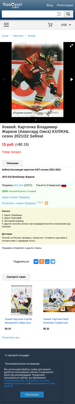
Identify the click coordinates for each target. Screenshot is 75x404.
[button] (71, 45)
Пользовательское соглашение (22, 363)
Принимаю (32, 394)
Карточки (18, 35)
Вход (50, 5)
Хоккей (32, 35)
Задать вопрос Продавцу (16, 197)
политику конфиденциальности (27, 382)
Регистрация (65, 5)
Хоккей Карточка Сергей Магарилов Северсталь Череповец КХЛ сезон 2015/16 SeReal (18, 321)
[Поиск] (68, 14)
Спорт (5, 35)
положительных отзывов (19, 191)
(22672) (28, 185)
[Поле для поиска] (37, 14)
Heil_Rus (18, 185)
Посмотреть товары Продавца (22, 203)
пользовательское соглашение (21, 380)
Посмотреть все (10, 337)
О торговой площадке (17, 355)
